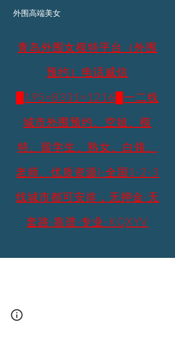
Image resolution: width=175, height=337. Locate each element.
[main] (88, 129)
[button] (17, 318)
